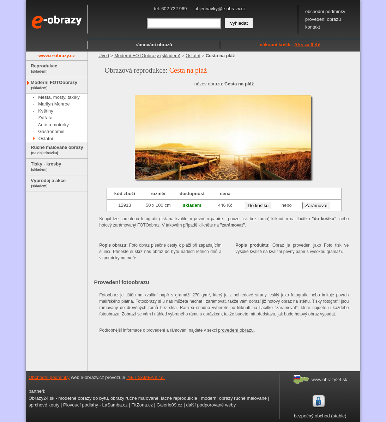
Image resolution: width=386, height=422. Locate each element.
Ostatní (45, 138)
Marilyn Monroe (54, 104)
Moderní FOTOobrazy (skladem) (147, 55)
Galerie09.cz (169, 405)
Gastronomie (51, 131)
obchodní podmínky (325, 11)
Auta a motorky (53, 124)
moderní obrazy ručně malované (233, 398)
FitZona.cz (142, 405)
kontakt (312, 27)
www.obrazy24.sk (329, 379)
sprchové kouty (44, 405)
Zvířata (45, 117)
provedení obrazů (323, 19)
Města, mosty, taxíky (59, 97)
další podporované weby (211, 405)
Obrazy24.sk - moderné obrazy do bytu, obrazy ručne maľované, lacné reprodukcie (113, 398)
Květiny (45, 111)
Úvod (103, 55)
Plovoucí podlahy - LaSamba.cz (95, 405)
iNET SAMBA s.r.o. (145, 377)
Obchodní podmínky (49, 377)
